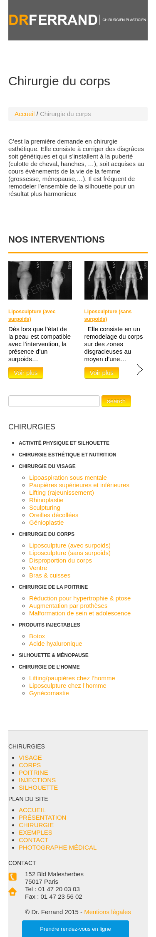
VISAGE (30, 757)
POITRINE (33, 772)
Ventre (38, 567)
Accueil (25, 113)
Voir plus (26, 372)
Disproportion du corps (60, 560)
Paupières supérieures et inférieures (79, 484)
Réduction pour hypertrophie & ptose (80, 598)
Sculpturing (44, 507)
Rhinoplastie (46, 499)
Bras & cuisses (49, 575)
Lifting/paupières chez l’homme (72, 678)
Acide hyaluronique (55, 643)
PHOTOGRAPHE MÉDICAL (58, 847)
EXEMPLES (35, 832)
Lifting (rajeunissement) (61, 492)
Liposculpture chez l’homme (67, 685)
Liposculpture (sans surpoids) (70, 552)
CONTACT (33, 839)
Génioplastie (46, 522)
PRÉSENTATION (42, 817)
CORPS (30, 764)
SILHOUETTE (38, 787)
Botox (37, 636)
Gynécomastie (49, 693)
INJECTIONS (37, 779)
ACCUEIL (32, 809)
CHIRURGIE (36, 824)
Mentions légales (107, 911)
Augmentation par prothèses (68, 605)
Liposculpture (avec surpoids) (70, 545)
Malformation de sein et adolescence (80, 613)
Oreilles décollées (53, 514)
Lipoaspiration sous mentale (68, 477)
